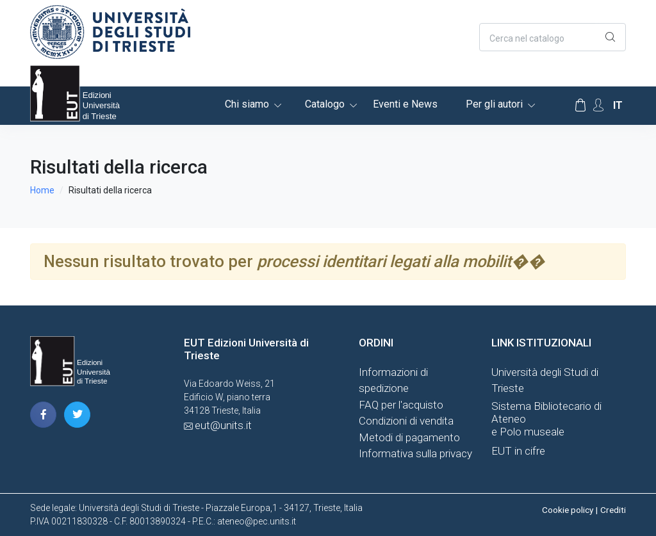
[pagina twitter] (77, 415)
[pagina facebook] (43, 415)
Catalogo (325, 104)
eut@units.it (223, 425)
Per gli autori (494, 104)
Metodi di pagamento (409, 437)
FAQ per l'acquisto (401, 404)
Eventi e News (405, 104)
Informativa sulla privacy (415, 453)
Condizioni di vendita (406, 420)
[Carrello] (580, 105)
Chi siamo (247, 104)
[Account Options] (598, 105)
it (618, 105)
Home (42, 190)
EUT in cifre (518, 450)
